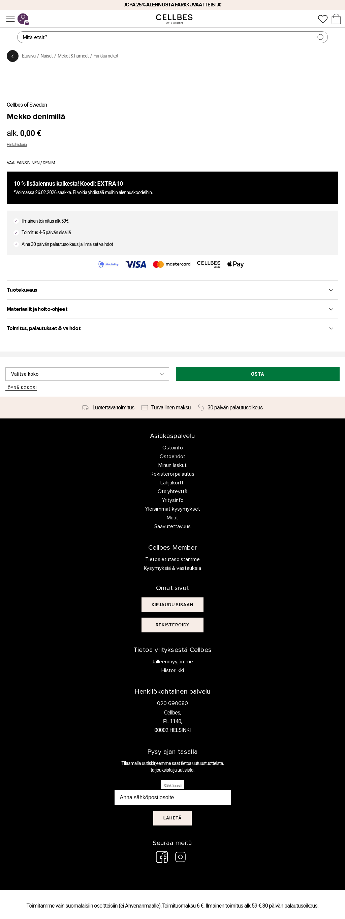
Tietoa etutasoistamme (172, 559)
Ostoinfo (172, 447)
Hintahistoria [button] (17, 144)
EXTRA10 (110, 183)
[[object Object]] (173, 604)
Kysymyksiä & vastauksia (172, 568)
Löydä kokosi (21, 388)
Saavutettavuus (172, 526)
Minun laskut (172, 465)
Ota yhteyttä (173, 491)
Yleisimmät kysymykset (172, 509)
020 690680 (172, 703)
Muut (172, 517)
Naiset (46, 56)
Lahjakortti (172, 482)
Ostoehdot (172, 456)
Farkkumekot (106, 56)
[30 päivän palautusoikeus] (230, 407)
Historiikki (172, 670)
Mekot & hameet (73, 56)
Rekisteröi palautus (173, 474)
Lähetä (172, 817)
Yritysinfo (173, 500)
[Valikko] (10, 18)
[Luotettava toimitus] (108, 407)
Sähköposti (173, 785)
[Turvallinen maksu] (166, 407)
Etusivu (28, 56)
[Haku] (172, 37)
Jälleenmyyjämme (172, 661)
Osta (257, 374)
